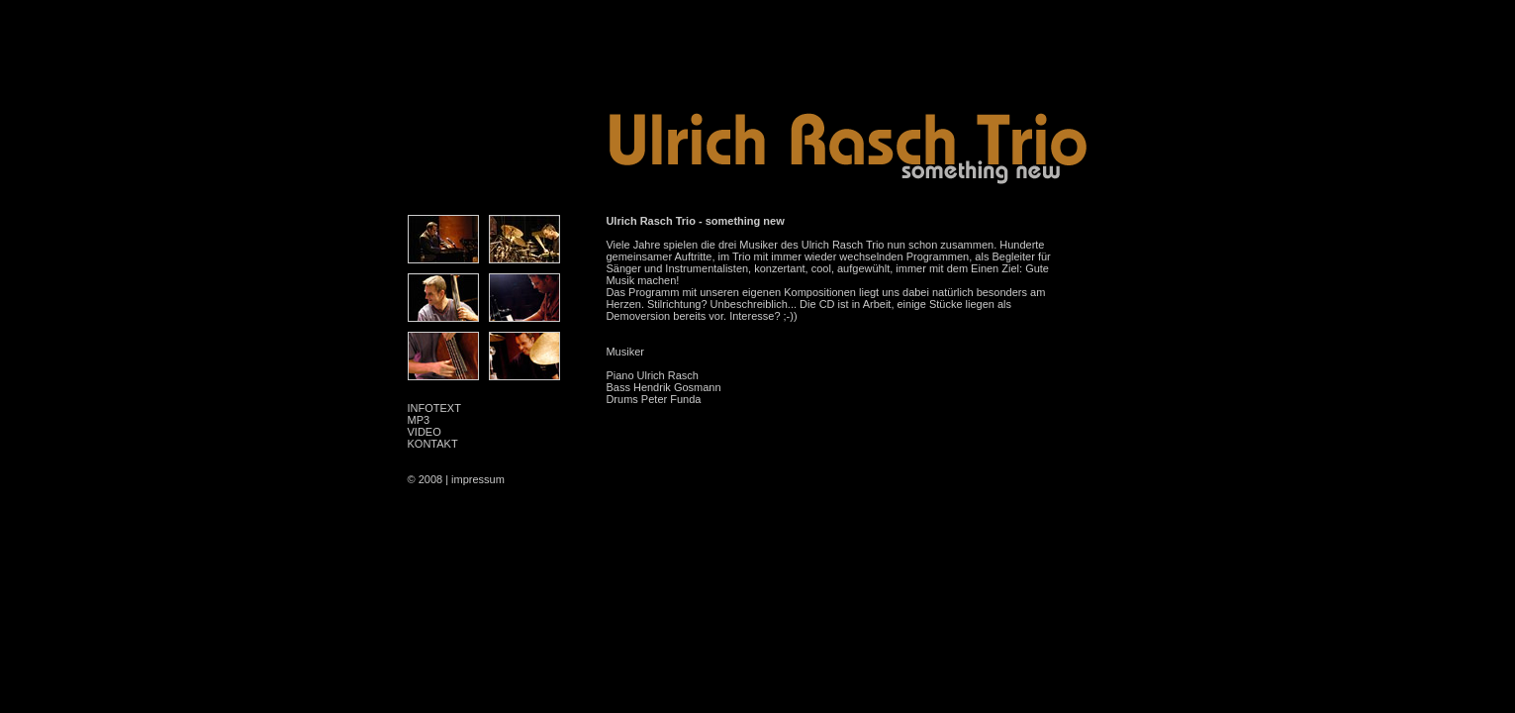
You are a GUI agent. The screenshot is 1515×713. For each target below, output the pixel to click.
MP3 (419, 420)
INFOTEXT (434, 408)
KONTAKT (433, 444)
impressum (478, 479)
